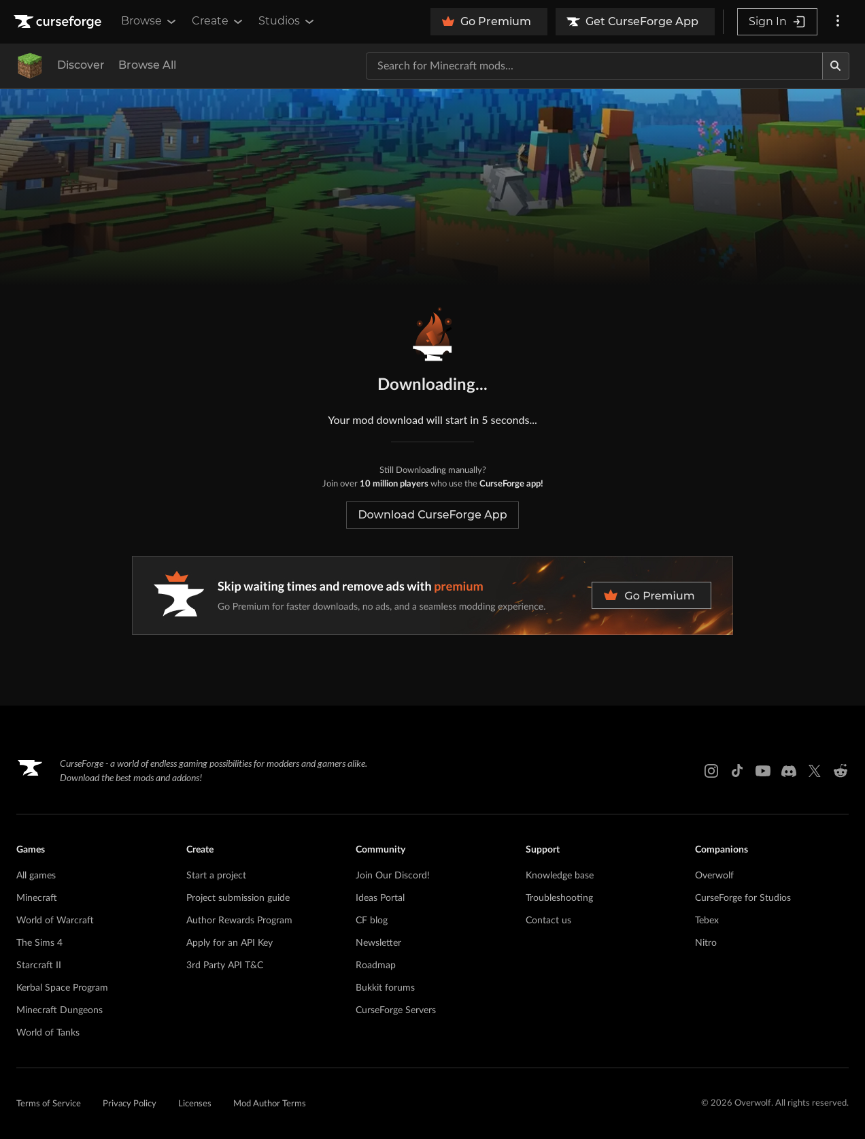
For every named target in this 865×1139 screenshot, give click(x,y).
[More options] (837, 21)
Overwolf (714, 875)
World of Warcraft (55, 920)
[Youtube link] (763, 771)
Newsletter (378, 943)
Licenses (194, 1104)
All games (36, 875)
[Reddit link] (840, 771)
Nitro (706, 943)
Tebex (707, 920)
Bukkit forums (385, 988)
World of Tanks (48, 1033)
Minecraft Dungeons (59, 1010)
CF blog (372, 920)
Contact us (548, 920)
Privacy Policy (129, 1104)
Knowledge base (560, 875)
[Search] (835, 66)
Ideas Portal (380, 898)
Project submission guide (238, 898)
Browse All (147, 65)
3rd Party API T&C (224, 965)
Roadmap (376, 965)
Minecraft (36, 898)
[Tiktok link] (737, 771)
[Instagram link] (711, 771)
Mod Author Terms (269, 1104)
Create (218, 21)
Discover (81, 65)
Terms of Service (48, 1104)
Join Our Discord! (393, 875)
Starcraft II (38, 965)
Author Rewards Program (239, 920)
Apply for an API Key (229, 943)
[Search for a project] (594, 66)
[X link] (815, 771)
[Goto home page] (59, 22)
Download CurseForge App (432, 514)
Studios (287, 21)
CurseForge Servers (396, 1010)
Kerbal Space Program (62, 988)
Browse (149, 21)
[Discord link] (789, 771)
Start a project (216, 875)
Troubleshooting (559, 898)
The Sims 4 (39, 943)
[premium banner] (432, 595)
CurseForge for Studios (743, 898)
